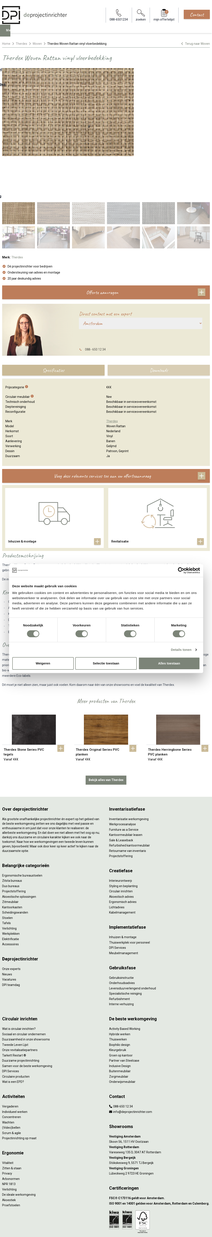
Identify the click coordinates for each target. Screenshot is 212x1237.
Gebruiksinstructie (121, 934)
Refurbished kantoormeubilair (129, 801)
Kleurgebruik (117, 1006)
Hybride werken (119, 990)
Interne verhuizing (121, 960)
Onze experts (11, 925)
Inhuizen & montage (123, 893)
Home (6, 43)
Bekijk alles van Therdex (106, 736)
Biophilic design (119, 1001)
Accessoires (10, 900)
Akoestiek (9, 1156)
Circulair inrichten (121, 847)
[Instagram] (113, 1229)
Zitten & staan (11, 1124)
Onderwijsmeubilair (122, 1038)
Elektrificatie (10, 895)
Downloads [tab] (159, 326)
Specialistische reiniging (125, 949)
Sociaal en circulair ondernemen (24, 990)
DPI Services (117, 904)
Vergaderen (10, 1062)
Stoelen (7, 874)
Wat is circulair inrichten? (19, 985)
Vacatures (9, 935)
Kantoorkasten (12, 863)
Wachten (8, 1078)
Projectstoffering (14, 847)
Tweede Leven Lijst (15, 1001)
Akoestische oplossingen (19, 853)
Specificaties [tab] (53, 326)
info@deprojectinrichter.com (130, 1068)
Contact (197, 14)
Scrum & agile (11, 1089)
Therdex (21, 43)
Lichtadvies (116, 863)
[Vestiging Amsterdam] (159, 1092)
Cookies (106, 1213)
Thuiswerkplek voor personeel (129, 898)
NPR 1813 (9, 1140)
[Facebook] (99, 1229)
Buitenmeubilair (120, 1027)
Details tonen (181, 649)
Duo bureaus (10, 842)
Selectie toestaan (106, 663)
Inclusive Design (120, 1022)
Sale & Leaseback (121, 796)
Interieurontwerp (120, 837)
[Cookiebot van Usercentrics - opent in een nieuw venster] (181, 570)
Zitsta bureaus (12, 837)
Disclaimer (106, 1217)
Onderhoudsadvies (122, 939)
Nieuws (7, 930)
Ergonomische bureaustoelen (22, 831)
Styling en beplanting (123, 842)
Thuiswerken (118, 995)
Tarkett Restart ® (14, 1011)
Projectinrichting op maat (19, 1094)
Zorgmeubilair (118, 1032)
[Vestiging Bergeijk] (159, 1114)
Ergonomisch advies (123, 858)
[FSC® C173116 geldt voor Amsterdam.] (159, 1154)
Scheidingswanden (15, 868)
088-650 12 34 (121, 1062)
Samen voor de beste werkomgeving (27, 1022)
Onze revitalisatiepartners (20, 1006)
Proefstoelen (11, 1161)
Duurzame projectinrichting (20, 1016)
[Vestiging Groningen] (159, 1124)
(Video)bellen (11, 1083)
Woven (37, 43)
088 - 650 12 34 (95, 305)
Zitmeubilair (10, 858)
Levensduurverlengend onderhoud (132, 944)
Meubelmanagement (123, 909)
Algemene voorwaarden (106, 1209)
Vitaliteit (7, 1119)
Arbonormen (11, 1135)
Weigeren (43, 663)
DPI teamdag (11, 941)
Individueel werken (14, 1068)
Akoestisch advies (121, 853)
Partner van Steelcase (124, 1016)
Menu (11, 33)
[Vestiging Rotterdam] (159, 1103)
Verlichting (9, 884)
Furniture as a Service (123, 785)
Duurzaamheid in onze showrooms (26, 995)
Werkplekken (11, 889)
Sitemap (106, 1221)
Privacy (7, 1129)
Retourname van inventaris (127, 807)
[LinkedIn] (106, 1229)
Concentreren (11, 1073)
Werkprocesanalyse (122, 780)
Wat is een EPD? (13, 1038)
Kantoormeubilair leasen (125, 791)
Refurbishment (119, 955)
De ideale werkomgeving (19, 1150)
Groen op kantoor (121, 1011)
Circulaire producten (16, 1032)
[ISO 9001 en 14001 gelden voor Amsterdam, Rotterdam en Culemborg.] (159, 1159)
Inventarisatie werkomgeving (129, 775)
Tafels (6, 879)
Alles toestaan (169, 663)
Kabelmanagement (122, 868)
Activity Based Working (124, 985)
